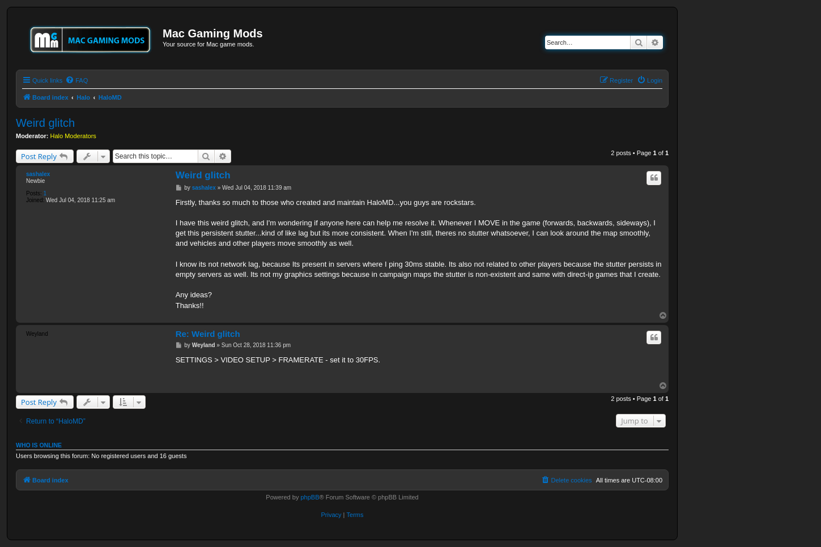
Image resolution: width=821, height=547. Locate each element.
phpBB (309, 497)
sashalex (38, 174)
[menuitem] (76, 80)
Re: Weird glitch (208, 334)
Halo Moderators (73, 136)
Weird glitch (45, 123)
